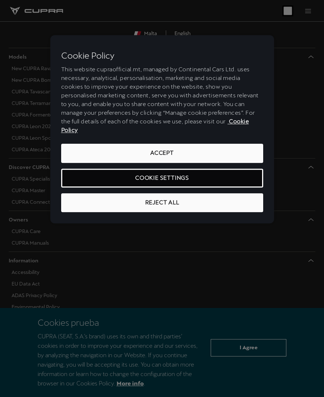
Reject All (162, 202)
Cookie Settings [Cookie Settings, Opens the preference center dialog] (162, 177)
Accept (162, 152)
